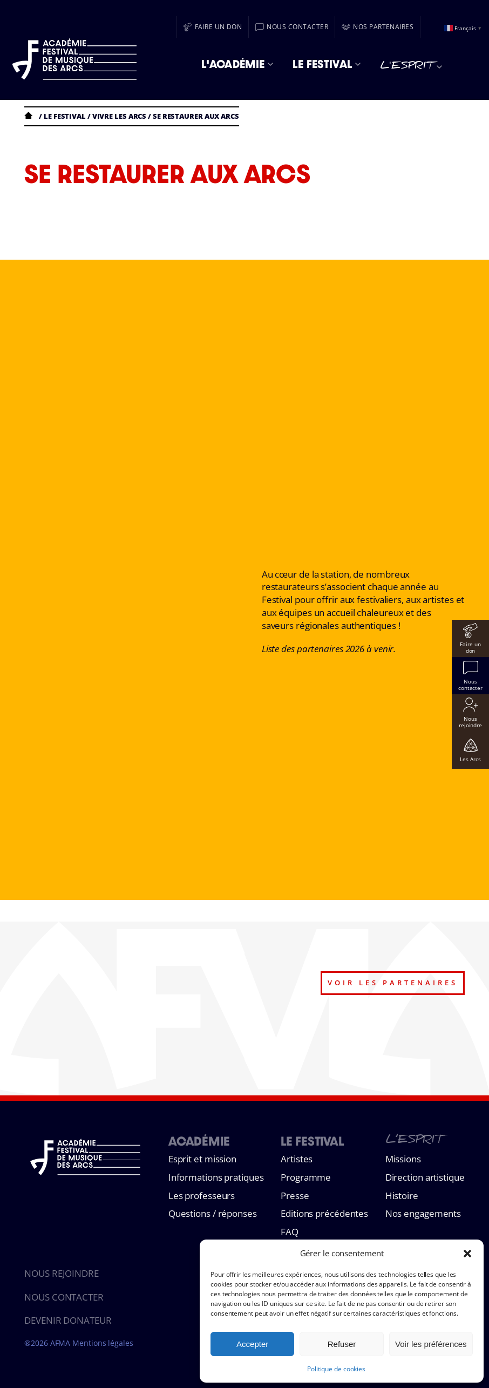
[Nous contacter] (292, 27)
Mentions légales (102, 1343)
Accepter (252, 1344)
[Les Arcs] (470, 750)
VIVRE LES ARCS (119, 116)
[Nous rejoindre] (470, 713)
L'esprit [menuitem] (411, 66)
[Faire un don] (213, 27)
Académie (199, 1141)
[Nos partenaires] (377, 27)
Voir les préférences (431, 1344)
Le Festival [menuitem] (327, 64)
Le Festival (312, 1141)
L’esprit (414, 1141)
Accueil (30, 115)
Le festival (65, 116)
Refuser (342, 1344)
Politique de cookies (336, 1368)
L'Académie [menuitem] (237, 64)
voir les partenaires (393, 982)
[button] (467, 1253)
